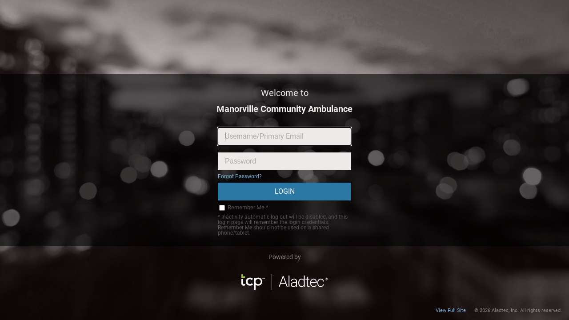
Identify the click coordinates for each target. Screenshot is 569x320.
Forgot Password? (240, 176)
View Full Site (451, 310)
